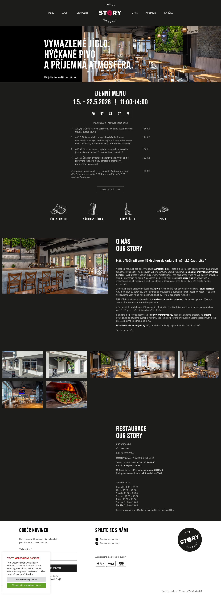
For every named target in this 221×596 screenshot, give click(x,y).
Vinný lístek (128, 212)
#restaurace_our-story (107, 539)
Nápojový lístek (93, 212)
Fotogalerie (82, 12)
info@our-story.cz (133, 465)
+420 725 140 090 (146, 462)
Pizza (163, 212)
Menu (51, 12)
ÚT (102, 114)
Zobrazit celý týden (110, 189)
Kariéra (168, 12)
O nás (135, 12)
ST (110, 114)
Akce (65, 12)
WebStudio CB (195, 591)
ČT (119, 114)
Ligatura (173, 591)
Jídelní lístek (58, 212)
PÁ (128, 114)
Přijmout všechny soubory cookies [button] (26, 585)
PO (93, 114)
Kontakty (151, 12)
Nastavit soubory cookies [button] (26, 579)
